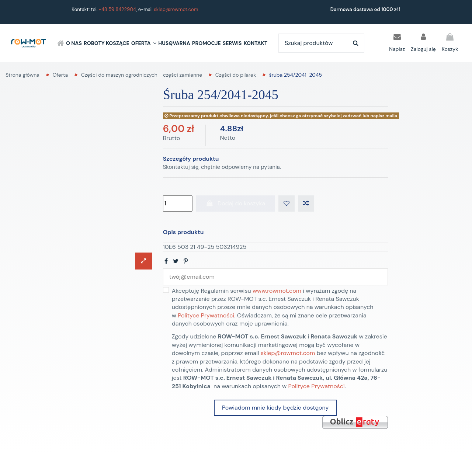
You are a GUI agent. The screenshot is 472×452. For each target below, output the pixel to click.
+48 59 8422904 (117, 9)
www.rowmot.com (277, 291)
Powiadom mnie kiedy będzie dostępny (275, 407)
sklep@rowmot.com (176, 9)
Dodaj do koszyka (235, 203)
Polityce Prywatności (206, 315)
